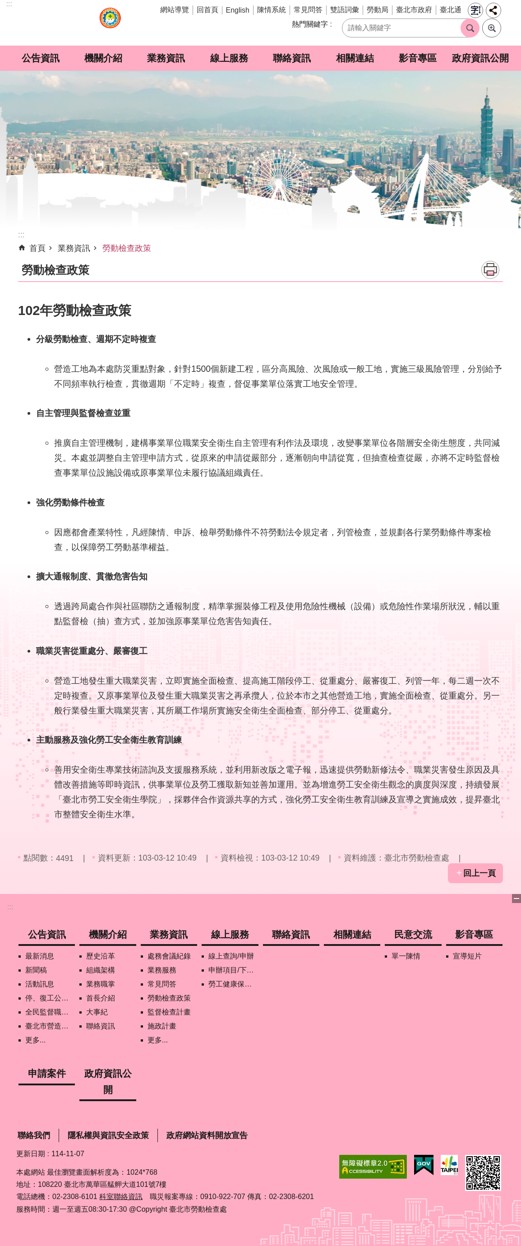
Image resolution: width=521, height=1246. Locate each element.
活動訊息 (39, 984)
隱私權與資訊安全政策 (108, 1135)
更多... (35, 1040)
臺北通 (450, 10)
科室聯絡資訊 (121, 1196)
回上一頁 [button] (479, 873)
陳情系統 (271, 10)
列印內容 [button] (490, 270)
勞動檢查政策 (126, 248)
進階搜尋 (491, 28)
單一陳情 (406, 956)
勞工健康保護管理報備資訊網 (233, 984)
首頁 (37, 248)
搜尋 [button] (470, 28)
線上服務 (229, 58)
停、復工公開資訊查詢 (50, 998)
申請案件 (47, 1073)
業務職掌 (100, 984)
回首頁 (207, 10)
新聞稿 (36, 970)
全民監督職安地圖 (50, 1012)
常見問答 (308, 10)
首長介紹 (100, 998)
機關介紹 (103, 58)
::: (9, 4)
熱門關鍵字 (310, 24)
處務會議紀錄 (169, 956)
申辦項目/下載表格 (233, 970)
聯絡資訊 (292, 58)
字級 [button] (475, 10)
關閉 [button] (516, 898)
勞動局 (377, 10)
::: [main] (21, 234)
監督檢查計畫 (169, 1012)
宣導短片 (467, 956)
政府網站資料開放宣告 (207, 1135)
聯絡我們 (34, 1135)
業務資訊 (166, 58)
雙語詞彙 (344, 10)
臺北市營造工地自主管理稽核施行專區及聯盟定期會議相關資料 (50, 1026)
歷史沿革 (100, 956)
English (237, 10)
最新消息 (39, 956)
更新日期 (30, 1154)
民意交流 (413, 934)
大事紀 (97, 1012)
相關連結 (355, 58)
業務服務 (162, 970)
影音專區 (418, 58)
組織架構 (100, 970)
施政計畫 (162, 1026)
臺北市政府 (414, 10)
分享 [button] (493, 10)
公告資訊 (41, 58)
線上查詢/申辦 (231, 956)
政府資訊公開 (480, 58)
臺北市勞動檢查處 (110, 22)
